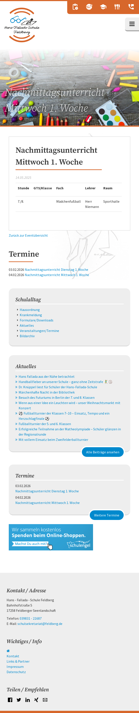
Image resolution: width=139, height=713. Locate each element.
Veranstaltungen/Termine (39, 330)
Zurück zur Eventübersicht (28, 235)
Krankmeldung (31, 315)
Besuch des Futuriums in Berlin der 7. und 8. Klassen (57, 397)
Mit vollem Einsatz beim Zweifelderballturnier (53, 439)
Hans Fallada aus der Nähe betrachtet (47, 376)
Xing (36, 699)
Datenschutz (16, 672)
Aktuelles (27, 325)
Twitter (18, 699)
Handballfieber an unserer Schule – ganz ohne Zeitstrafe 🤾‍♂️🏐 (66, 382)
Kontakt (13, 656)
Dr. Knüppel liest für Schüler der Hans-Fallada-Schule (58, 387)
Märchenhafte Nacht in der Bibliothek (47, 392)
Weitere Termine (106, 515)
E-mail (45, 699)
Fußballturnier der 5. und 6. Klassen (45, 424)
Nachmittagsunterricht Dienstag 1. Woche (56, 269)
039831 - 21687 (31, 618)
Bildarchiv (27, 336)
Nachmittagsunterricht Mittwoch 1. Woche (57, 275)
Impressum (15, 666)
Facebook (10, 699)
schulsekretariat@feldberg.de (40, 623)
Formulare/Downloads (36, 320)
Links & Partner (18, 661)
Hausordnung (30, 309)
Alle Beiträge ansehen (102, 452)
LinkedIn (27, 699)
